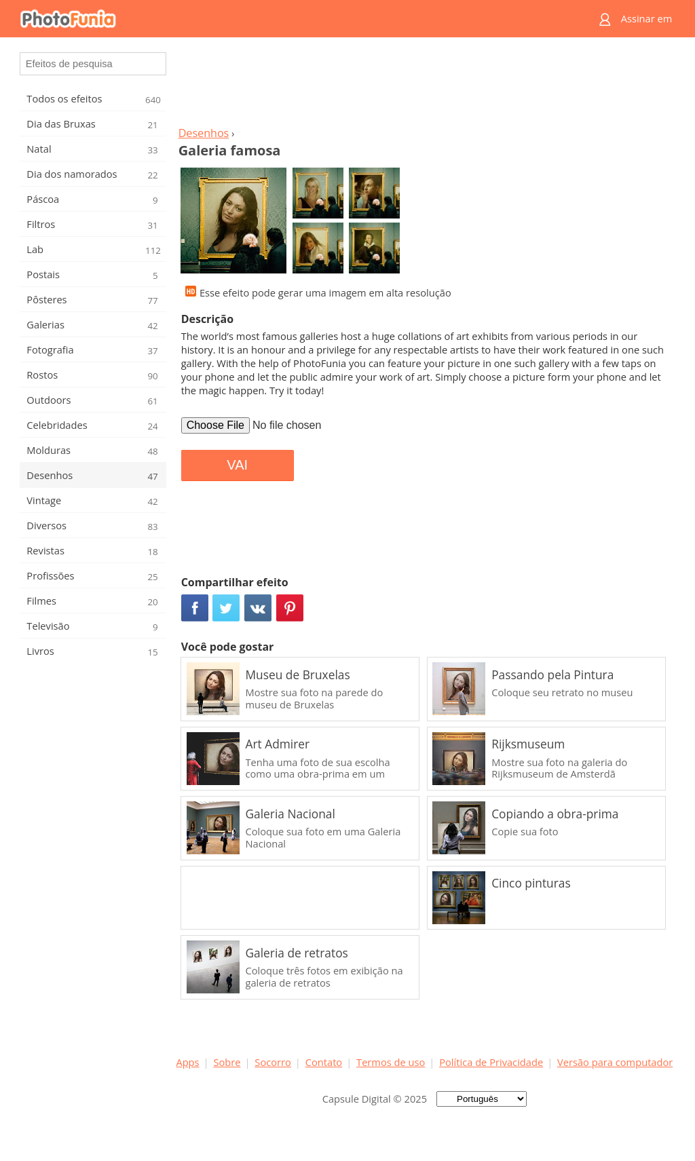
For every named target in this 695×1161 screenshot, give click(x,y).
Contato (323, 1062)
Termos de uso (390, 1062)
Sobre (226, 1062)
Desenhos (204, 133)
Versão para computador (615, 1062)
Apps (187, 1062)
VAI (237, 464)
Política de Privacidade (491, 1062)
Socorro (273, 1062)
